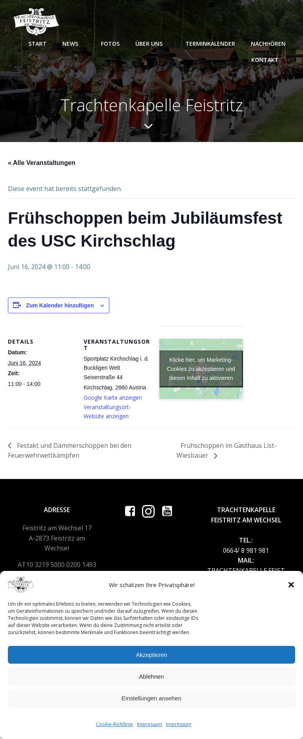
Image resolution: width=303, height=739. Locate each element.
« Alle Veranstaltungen (41, 162)
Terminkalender (210, 43)
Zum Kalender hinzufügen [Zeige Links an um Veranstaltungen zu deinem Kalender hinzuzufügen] (60, 305)
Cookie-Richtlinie (114, 724)
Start (37, 43)
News (73, 43)
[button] (291, 585)
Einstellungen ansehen (151, 698)
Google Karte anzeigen (113, 397)
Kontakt (268, 60)
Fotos (110, 43)
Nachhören (268, 43)
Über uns (152, 43)
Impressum (149, 724)
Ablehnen (151, 676)
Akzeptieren (151, 654)
